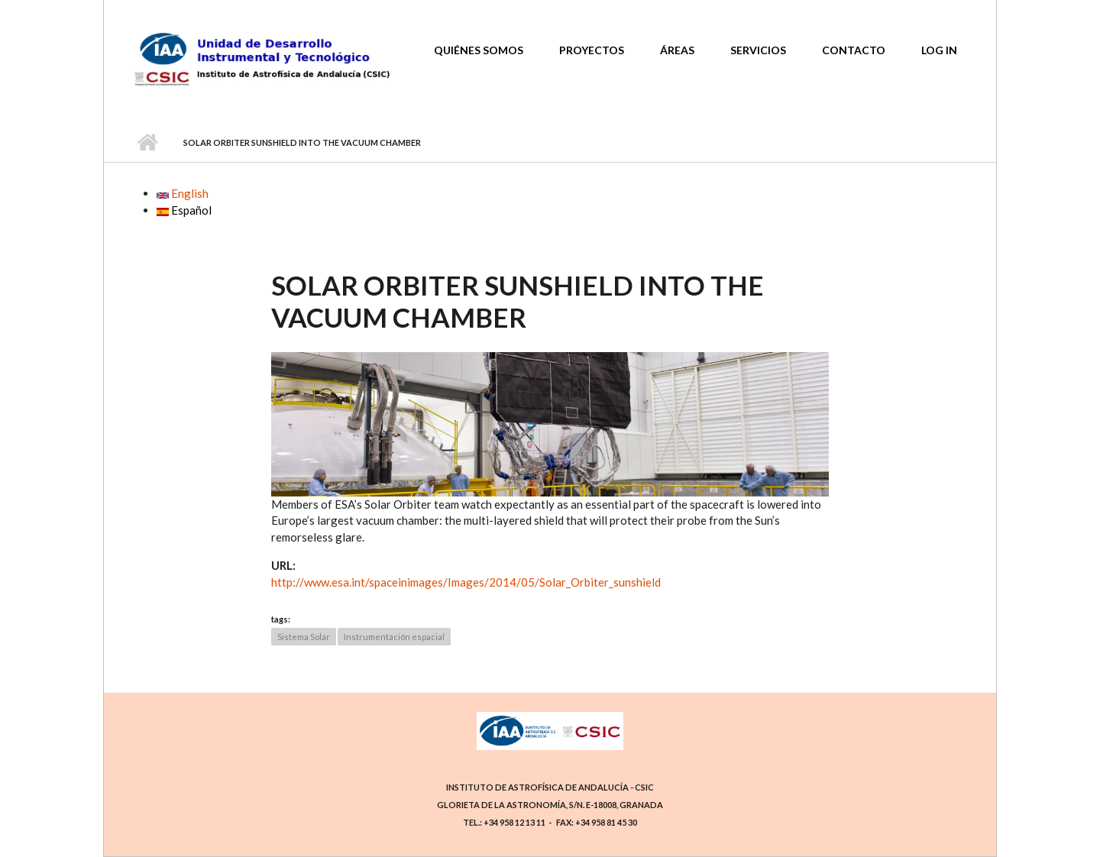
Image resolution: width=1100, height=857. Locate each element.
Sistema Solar (303, 637)
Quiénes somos (478, 50)
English (183, 193)
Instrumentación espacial (394, 637)
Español (184, 210)
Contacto (853, 50)
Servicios (758, 50)
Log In (939, 50)
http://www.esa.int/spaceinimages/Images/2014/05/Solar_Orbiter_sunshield (466, 582)
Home (147, 143)
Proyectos (591, 50)
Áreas (677, 50)
